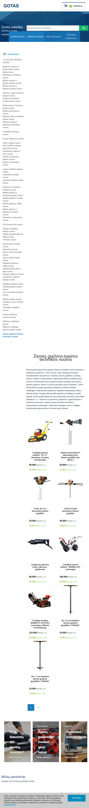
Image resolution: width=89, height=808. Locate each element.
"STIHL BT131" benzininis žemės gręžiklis (40, 511)
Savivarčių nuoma (10, 249)
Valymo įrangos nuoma (12, 299)
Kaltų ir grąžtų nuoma (11, 143)
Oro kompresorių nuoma (13, 224)
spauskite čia (10, 805)
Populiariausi (13, 54)
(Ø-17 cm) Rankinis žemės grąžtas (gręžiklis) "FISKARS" (40, 678)
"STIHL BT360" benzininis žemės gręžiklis (70, 511)
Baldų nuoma (8, 72)
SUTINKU (76, 798)
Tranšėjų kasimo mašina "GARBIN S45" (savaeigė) (70, 567)
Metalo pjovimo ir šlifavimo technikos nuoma (10, 212)
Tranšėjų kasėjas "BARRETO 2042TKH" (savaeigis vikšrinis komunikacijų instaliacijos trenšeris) (40, 625)
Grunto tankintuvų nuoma (13, 139)
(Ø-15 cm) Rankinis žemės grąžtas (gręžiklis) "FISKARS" (70, 623)
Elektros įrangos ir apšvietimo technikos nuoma (11, 125)
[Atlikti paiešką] (83, 28)
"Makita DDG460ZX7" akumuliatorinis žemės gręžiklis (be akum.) (70, 456)
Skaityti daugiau (14, 757)
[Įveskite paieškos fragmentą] (53, 28)
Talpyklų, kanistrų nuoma (13, 284)
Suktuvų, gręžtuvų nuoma (13, 274)
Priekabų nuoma (9, 240)
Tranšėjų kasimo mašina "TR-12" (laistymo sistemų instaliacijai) (40, 456)
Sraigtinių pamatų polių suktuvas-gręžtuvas (40, 567)
